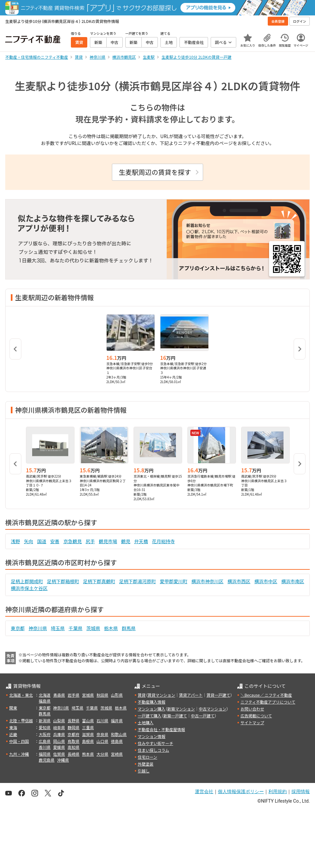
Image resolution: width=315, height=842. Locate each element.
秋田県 (102, 695)
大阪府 (45, 734)
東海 (13, 727)
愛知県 (45, 727)
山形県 (117, 695)
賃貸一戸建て (218, 695)
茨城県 (93, 628)
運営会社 (204, 791)
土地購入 (146, 722)
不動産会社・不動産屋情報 (161, 729)
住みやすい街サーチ (155, 743)
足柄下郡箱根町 (63, 581)
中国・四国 (19, 741)
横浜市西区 (238, 581)
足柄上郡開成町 (27, 581)
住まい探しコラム (153, 750)
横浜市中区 (265, 581)
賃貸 (142, 695)
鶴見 (125, 541)
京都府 (73, 734)
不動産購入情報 (151, 702)
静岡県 (73, 727)
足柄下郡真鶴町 (99, 581)
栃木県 (111, 628)
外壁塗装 (146, 764)
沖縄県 (63, 760)
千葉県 (75, 628)
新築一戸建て (175, 715)
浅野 (15, 541)
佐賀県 (59, 754)
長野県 (73, 720)
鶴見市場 (108, 541)
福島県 (45, 701)
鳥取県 (73, 741)
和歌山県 (119, 734)
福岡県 (45, 754)
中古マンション (212, 708)
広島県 (45, 741)
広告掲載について (256, 715)
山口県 (102, 741)
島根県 (88, 741)
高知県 (73, 747)
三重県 (88, 727)
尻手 (90, 541)
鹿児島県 (46, 760)
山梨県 (59, 720)
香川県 (45, 747)
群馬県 (129, 628)
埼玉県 (58, 628)
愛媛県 (59, 747)
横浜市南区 (292, 581)
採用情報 (300, 791)
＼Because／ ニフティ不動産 (266, 695)
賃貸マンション (161, 695)
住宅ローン (147, 757)
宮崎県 (117, 754)
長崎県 (73, 754)
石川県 (102, 720)
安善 (54, 541)
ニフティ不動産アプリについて (268, 702)
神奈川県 (38, 628)
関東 (13, 707)
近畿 (13, 734)
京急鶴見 (72, 541)
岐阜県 (59, 727)
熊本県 (88, 754)
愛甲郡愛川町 (173, 581)
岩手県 (73, 695)
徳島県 (117, 741)
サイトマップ (252, 722)
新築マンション (181, 708)
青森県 (59, 695)
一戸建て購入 (149, 715)
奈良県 (102, 734)
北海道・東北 (21, 695)
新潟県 (45, 720)
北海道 (45, 695)
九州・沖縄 (19, 754)
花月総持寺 (163, 541)
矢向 (28, 541)
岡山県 (59, 741)
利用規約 (277, 791)
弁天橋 (141, 541)
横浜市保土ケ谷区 (29, 588)
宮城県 (88, 695)
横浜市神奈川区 (207, 581)
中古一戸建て (203, 715)
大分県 (102, 754)
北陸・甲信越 (21, 720)
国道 (41, 541)
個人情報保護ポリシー (241, 791)
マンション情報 (151, 736)
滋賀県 (88, 734)
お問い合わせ (252, 708)
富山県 (88, 720)
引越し (144, 770)
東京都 (18, 628)
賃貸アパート (191, 695)
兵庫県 (59, 734)
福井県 (117, 720)
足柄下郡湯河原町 (137, 581)
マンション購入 (151, 708)
